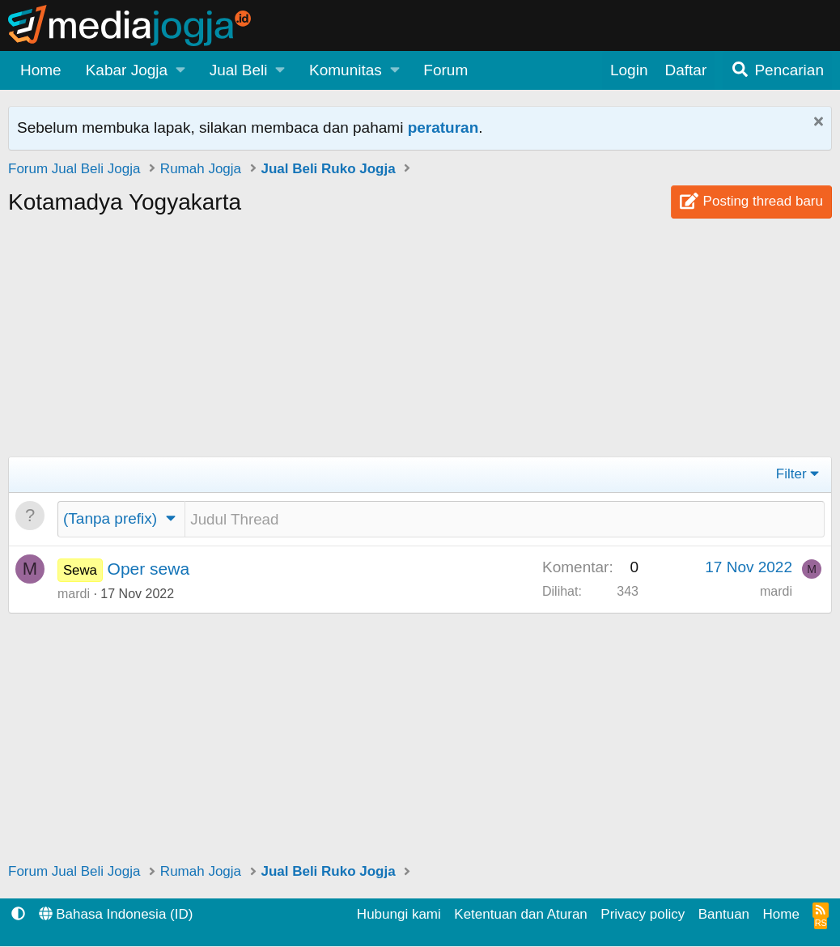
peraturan (443, 127)
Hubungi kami (399, 915)
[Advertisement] (420, 343)
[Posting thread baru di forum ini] (505, 519)
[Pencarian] (777, 70)
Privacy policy (642, 915)
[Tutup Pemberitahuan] (816, 123)
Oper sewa (149, 569)
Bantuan (723, 915)
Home (41, 70)
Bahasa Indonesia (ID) (116, 915)
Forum (445, 70)
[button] (135, 70)
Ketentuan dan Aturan (520, 915)
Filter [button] (791, 474)
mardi (73, 594)
